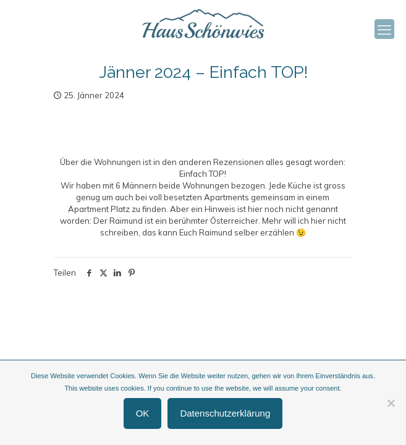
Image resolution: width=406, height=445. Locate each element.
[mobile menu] (384, 29)
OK (143, 413)
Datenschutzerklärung (225, 413)
